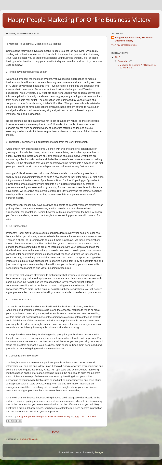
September (123, 61)
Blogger (99, 452)
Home (55, 432)
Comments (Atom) (29, 439)
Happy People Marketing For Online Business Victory (134, 39)
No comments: (89, 416)
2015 (118, 57)
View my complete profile (124, 45)
